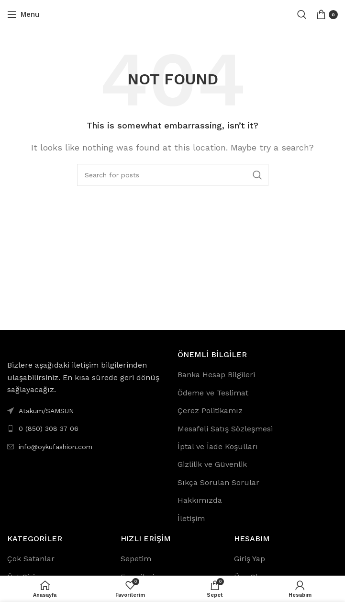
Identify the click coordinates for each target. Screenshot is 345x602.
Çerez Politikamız (210, 410)
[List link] (87, 428)
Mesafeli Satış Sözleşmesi (225, 428)
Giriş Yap (249, 558)
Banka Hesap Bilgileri (216, 374)
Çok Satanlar (31, 558)
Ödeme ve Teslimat (213, 392)
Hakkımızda (200, 500)
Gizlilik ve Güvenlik (212, 464)
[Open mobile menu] (23, 14)
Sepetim (136, 558)
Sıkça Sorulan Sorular (218, 482)
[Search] (302, 14)
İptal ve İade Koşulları (218, 446)
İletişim (191, 518)
